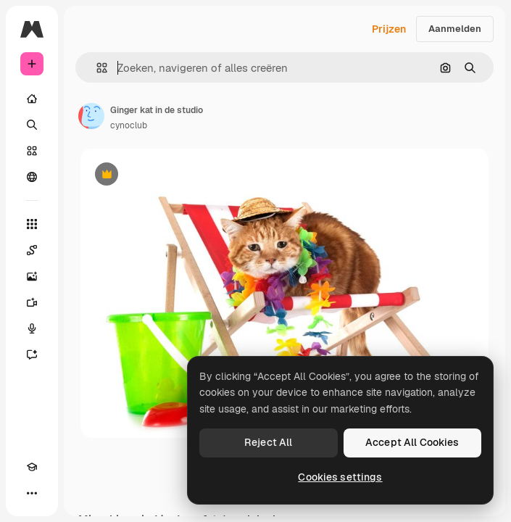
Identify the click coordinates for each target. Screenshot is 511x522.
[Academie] (31, 466)
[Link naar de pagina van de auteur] (91, 116)
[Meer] (31, 493)
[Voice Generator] (31, 328)
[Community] (31, 176)
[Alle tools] (31, 224)
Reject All (268, 442)
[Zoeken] (31, 124)
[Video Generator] (31, 302)
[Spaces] (31, 250)
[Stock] (31, 150)
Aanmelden (454, 28)
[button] (96, 67)
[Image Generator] (31, 276)
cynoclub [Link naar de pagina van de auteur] (128, 125)
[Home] (31, 98)
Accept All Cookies (412, 442)
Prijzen (389, 29)
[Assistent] (31, 354)
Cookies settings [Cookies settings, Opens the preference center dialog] (340, 477)
